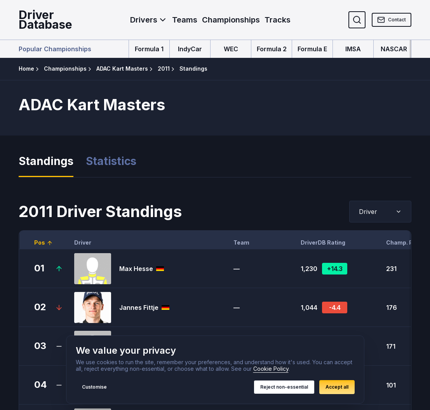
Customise (94, 387)
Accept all (337, 387)
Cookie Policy (271, 368)
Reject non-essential (284, 387)
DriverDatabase (45, 20)
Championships (231, 19)
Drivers (143, 19)
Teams (184, 19)
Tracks (278, 19)
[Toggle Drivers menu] (162, 19)
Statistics (111, 161)
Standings (46, 161)
